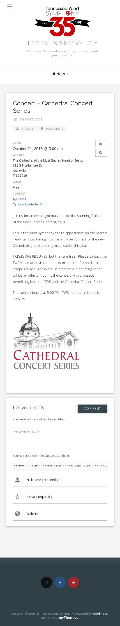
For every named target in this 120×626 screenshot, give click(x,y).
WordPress (100, 614)
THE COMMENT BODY (26, 431)
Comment (92, 407)
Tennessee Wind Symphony (62, 43)
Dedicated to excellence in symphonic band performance (62, 53)
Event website (27, 204)
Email (19, 199)
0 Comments (51, 129)
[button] (101, 152)
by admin (25, 129)
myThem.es (68, 617)
